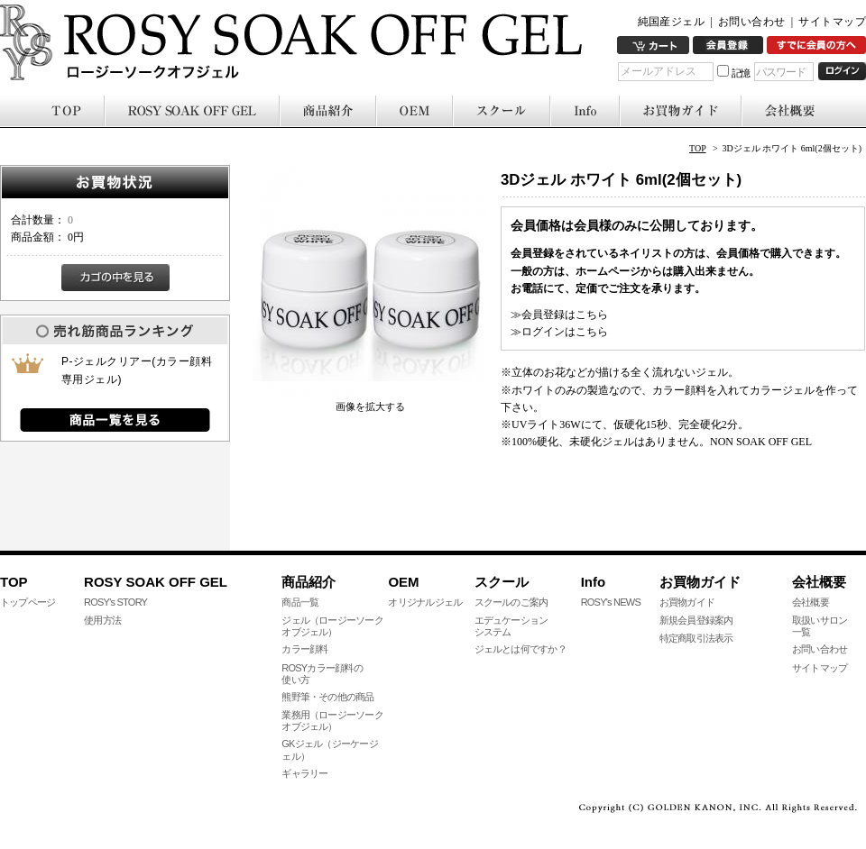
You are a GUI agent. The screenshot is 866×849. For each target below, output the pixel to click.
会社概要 (810, 602)
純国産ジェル (671, 21)
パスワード (781, 72)
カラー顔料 (304, 649)
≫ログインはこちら (559, 331)
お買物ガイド (686, 602)
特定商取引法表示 (696, 638)
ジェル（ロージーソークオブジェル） (332, 626)
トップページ (27, 602)
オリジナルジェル (425, 602)
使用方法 (102, 620)
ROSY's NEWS (610, 602)
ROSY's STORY (115, 602)
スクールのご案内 (511, 602)
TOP (697, 148)
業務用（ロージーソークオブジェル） (332, 720)
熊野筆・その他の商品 (327, 696)
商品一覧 (299, 602)
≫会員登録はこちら (559, 314)
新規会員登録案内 (696, 620)
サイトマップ (832, 21)
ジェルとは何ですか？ (520, 649)
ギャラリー (304, 773)
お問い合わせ (752, 21)
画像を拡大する (370, 406)
